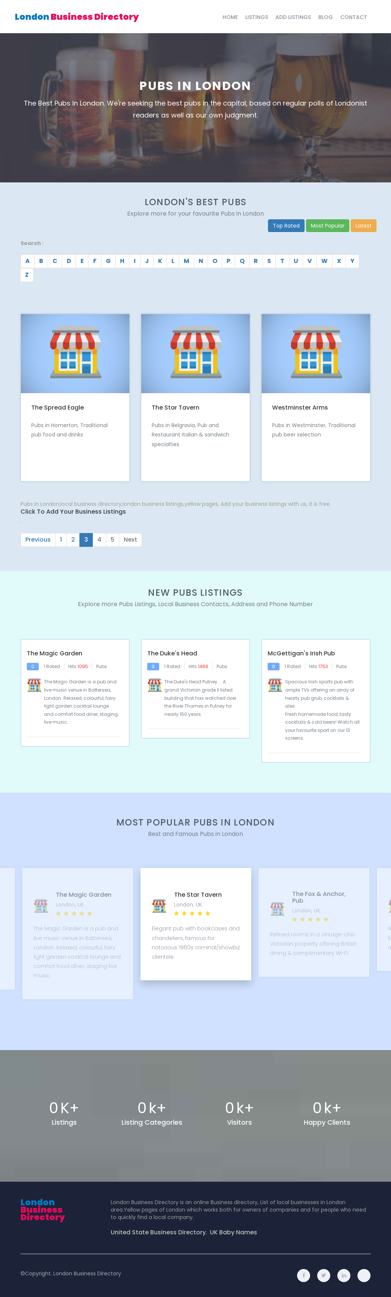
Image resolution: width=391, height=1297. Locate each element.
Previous (38, 539)
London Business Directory (87, 1273)
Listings (256, 17)
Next (130, 539)
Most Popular (327, 225)
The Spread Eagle (57, 407)
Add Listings (293, 17)
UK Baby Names (233, 1232)
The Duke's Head (172, 653)
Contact (353, 17)
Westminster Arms (300, 407)
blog (325, 17)
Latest (364, 225)
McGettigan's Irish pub (301, 653)
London (77, 17)
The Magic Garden (54, 653)
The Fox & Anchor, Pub (318, 897)
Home (230, 17)
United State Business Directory (158, 1232)
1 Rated (52, 666)
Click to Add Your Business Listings (73, 512)
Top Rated (286, 225)
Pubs (101, 666)
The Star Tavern (175, 407)
